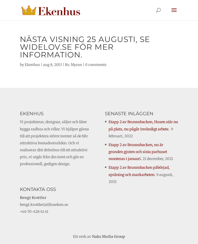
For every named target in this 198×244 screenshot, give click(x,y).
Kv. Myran (73, 64)
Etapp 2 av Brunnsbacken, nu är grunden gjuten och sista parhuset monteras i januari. (138, 151)
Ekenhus (32, 64)
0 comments (95, 64)
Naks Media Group (108, 236)
